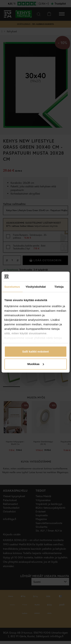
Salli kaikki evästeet (35, 351)
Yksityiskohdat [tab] (36, 286)
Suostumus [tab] (12, 286)
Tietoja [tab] (59, 286)
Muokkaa (35, 364)
